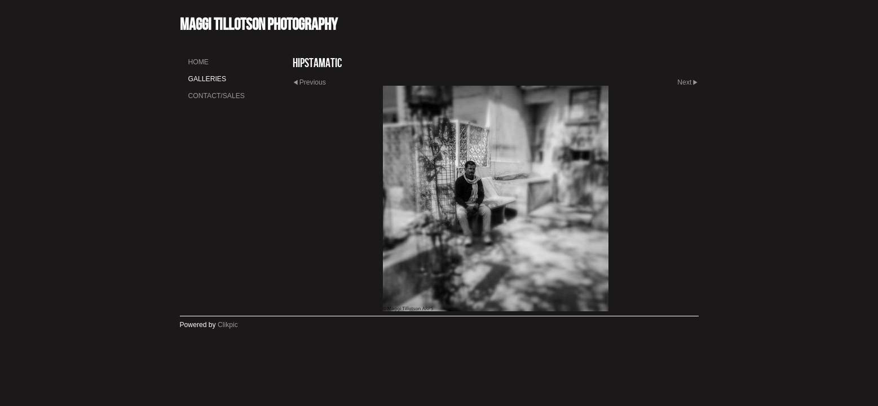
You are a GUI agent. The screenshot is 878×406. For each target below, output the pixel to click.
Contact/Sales (216, 96)
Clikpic (228, 325)
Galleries (207, 79)
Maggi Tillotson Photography (258, 24)
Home (198, 62)
